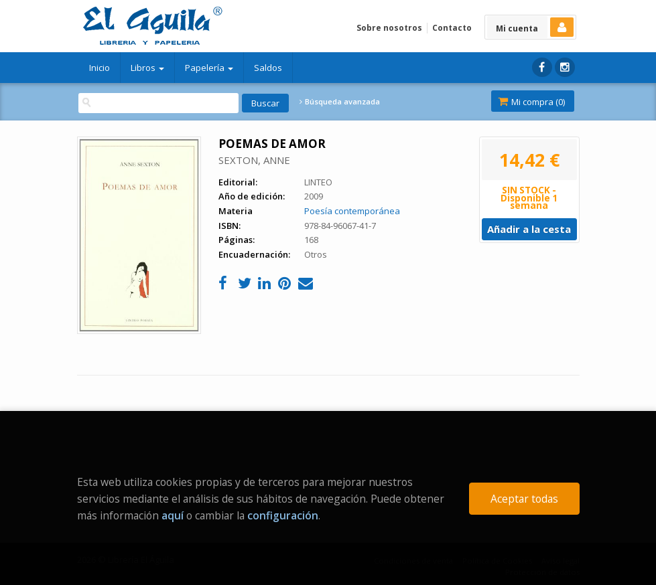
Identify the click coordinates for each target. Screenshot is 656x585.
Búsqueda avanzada (340, 102)
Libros (147, 68)
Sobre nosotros (389, 27)
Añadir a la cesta (529, 229)
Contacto (452, 27)
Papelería (209, 68)
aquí (172, 515)
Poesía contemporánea (352, 211)
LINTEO (318, 182)
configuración (282, 515)
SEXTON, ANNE (254, 160)
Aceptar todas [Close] (524, 498)
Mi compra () (531, 102)
